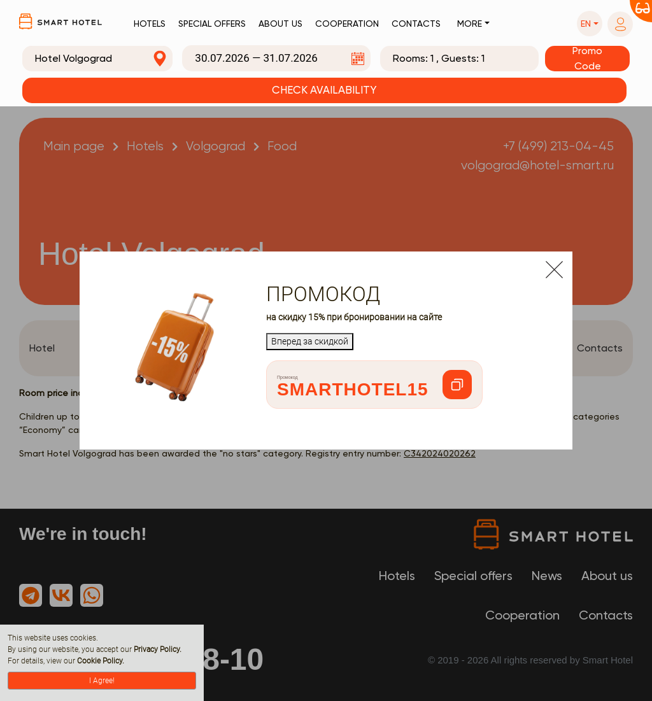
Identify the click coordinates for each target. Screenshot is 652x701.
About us (280, 23)
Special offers (212, 23)
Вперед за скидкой (309, 341)
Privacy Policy (157, 649)
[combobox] (97, 58)
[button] (589, 24)
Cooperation (347, 23)
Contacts (416, 23)
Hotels (150, 23)
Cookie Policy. (100, 660)
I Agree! (102, 680)
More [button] (469, 23)
